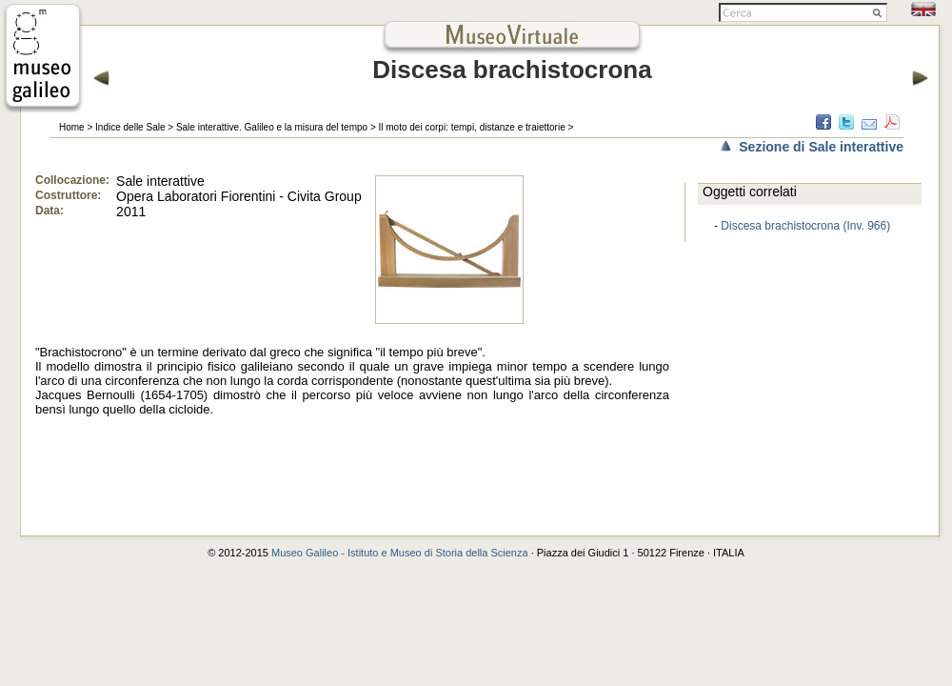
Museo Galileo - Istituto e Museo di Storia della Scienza (399, 552)
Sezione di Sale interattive (821, 146)
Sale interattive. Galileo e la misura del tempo (271, 127)
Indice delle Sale (130, 127)
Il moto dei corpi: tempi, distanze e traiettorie (472, 127)
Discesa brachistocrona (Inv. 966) (805, 225)
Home (72, 127)
